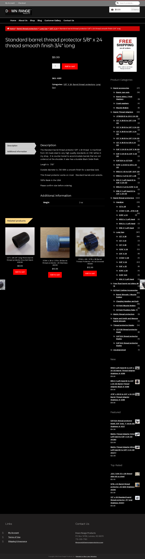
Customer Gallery (52, 20)
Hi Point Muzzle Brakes (125, 306)
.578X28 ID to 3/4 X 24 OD (127, 116)
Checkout (22, 3)
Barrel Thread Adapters (123, 112)
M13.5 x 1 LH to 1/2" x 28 (126, 176)
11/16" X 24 (123, 249)
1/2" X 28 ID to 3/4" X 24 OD (127, 127)
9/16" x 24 (123, 215)
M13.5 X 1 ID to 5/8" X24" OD (127, 172)
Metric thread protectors (123, 314)
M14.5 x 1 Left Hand (127, 224)
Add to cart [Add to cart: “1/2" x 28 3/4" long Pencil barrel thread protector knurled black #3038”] (20, 272)
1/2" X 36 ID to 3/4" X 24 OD (127, 138)
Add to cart (70, 66)
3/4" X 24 (123, 254)
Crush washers (122, 103)
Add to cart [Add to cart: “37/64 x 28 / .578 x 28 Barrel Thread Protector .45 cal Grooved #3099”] (90, 273)
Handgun (120, 202)
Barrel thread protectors (27, 28)
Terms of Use (14, 537)
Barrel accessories (121, 88)
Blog (39, 20)
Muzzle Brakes (122, 108)
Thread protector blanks (123, 325)
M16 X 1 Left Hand (126, 228)
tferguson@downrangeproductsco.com (89, 542)
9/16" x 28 (123, 271)
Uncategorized (119, 350)
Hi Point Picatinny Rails (125, 310)
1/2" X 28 (122, 236)
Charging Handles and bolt (127, 301)
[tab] (19, 146)
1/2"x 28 (122, 207)
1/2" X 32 (122, 241)
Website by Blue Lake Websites (86, 556)
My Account (10, 3)
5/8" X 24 (54, 28)
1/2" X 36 (122, 245)
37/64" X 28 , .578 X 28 (128, 211)
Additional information (17, 151)
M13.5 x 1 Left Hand (127, 219)
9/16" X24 (123, 275)
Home (13, 20)
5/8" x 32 (123, 266)
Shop (32, 20)
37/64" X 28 (124, 258)
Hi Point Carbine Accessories (125, 290)
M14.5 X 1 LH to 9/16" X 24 (127, 187)
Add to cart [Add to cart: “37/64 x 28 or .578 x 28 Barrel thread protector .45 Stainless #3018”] (55, 275)
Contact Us (69, 20)
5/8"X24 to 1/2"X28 (124, 161)
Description (12, 145)
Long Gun (44, 28)
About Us (23, 20)
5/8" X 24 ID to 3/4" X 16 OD (127, 149)
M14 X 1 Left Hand (126, 279)
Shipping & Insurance (17, 541)
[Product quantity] (56, 66)
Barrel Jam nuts (122, 92)
